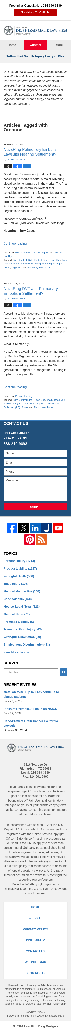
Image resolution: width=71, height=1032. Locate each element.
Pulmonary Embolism (38, 267)
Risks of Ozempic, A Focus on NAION (30, 708)
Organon (16, 267)
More (59, 45)
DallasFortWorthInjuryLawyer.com (34, 884)
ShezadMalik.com (16, 888)
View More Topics (16, 652)
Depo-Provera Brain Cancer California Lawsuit (31, 723)
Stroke (25, 407)
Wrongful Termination (22, 637)
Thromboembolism (44, 407)
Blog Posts (35, 973)
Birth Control (20, 260)
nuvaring (36, 263)
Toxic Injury (16, 583)
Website (35, 918)
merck (26, 263)
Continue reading (15, 243)
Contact (35, 45)
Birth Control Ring (38, 260)
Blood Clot (54, 260)
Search (63, 672)
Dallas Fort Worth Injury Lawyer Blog (36, 31)
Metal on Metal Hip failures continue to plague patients (31, 694)
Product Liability (24, 396)
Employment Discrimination (27, 644)
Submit (35, 506)
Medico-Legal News (22, 606)
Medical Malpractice (22, 591)
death (50, 400)
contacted (20, 809)
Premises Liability (20, 621)
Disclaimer (35, 940)
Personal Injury (40, 252)
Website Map (35, 962)
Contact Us (35, 951)
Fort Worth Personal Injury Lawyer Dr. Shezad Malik (35, 1015)
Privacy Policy (35, 929)
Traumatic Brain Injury (23, 629)
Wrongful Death (19, 576)
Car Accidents (18, 599)
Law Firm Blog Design (34, 1026)
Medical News (22, 252)
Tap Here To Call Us (35, 12)
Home (12, 45)
